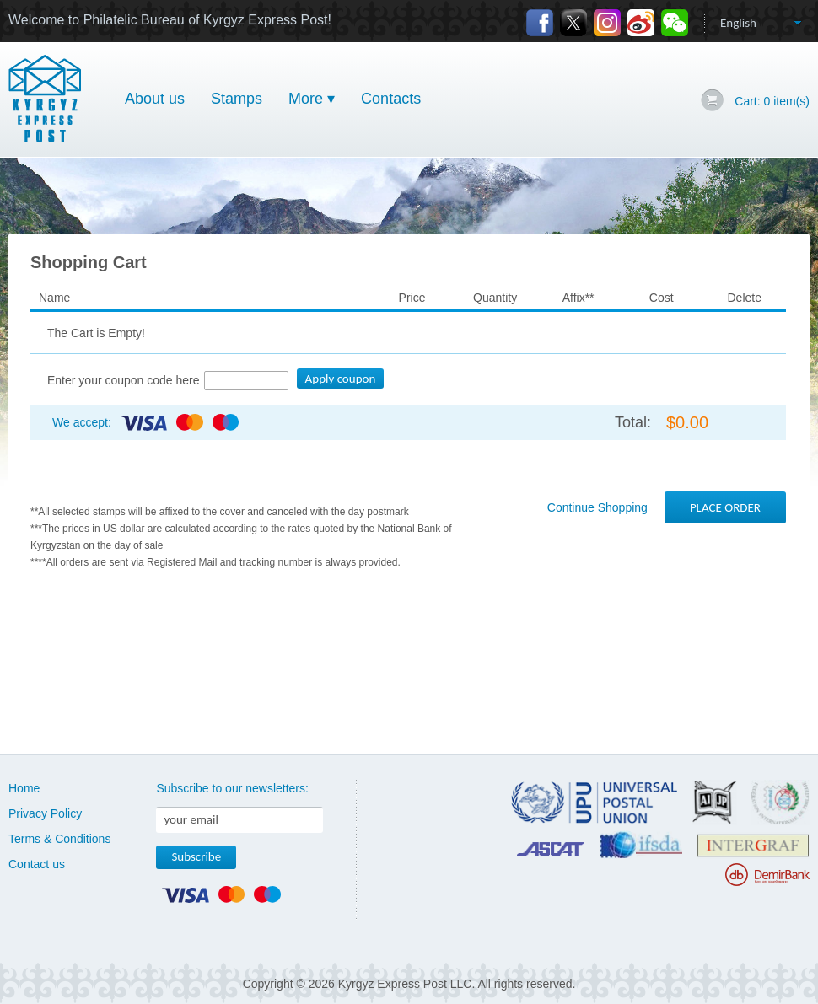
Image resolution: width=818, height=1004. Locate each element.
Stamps (236, 98)
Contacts (391, 98)
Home (24, 788)
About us (155, 98)
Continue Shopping (597, 507)
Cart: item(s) (772, 101)
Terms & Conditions (59, 839)
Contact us (36, 864)
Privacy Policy (45, 813)
